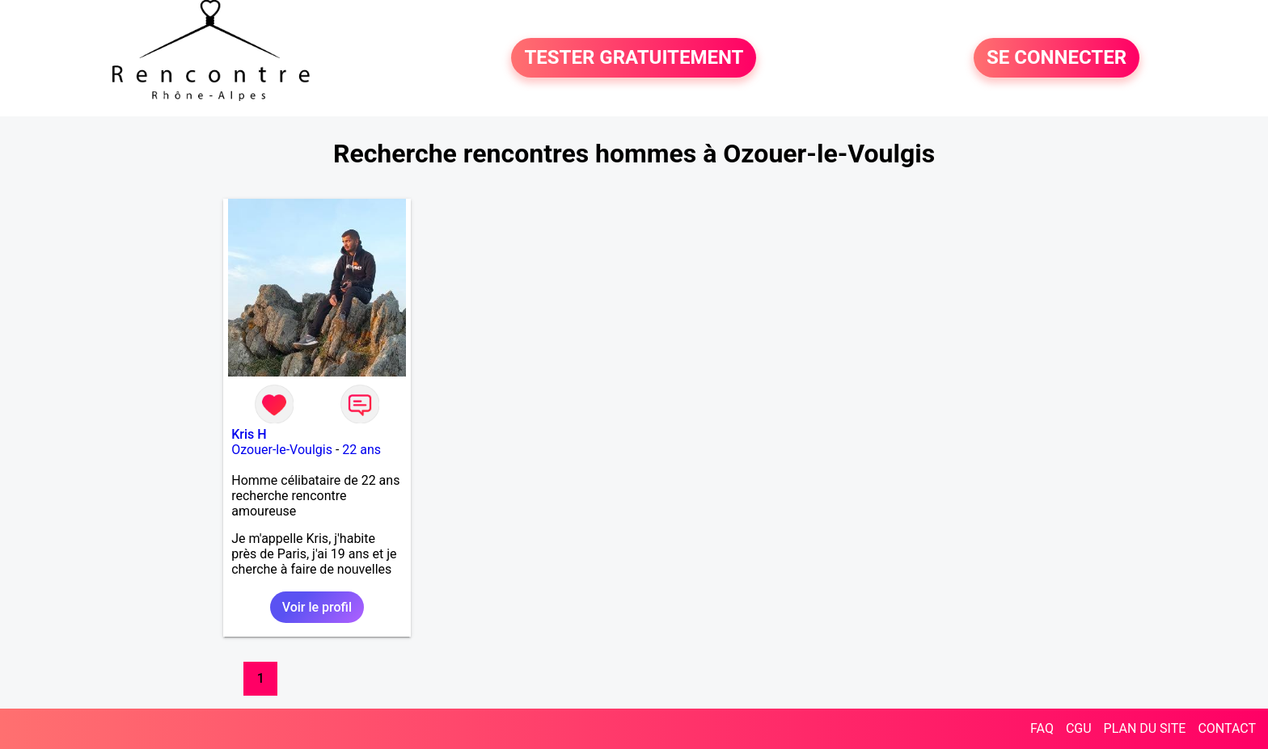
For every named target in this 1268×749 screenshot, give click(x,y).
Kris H (248, 434)
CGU (1079, 728)
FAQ (1042, 728)
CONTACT (1227, 728)
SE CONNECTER (1056, 58)
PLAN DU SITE (1145, 728)
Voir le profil (317, 607)
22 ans (361, 449)
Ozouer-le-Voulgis (281, 449)
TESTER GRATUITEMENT (633, 58)
